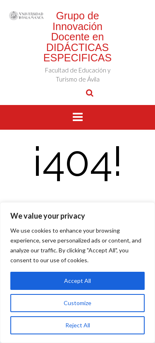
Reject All (77, 325)
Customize (77, 302)
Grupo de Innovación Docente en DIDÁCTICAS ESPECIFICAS (77, 36)
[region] (77, 272)
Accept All (77, 280)
